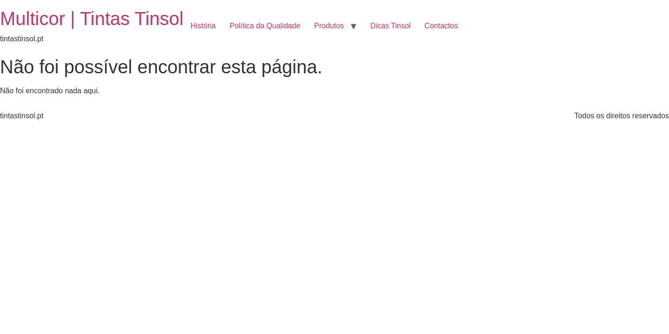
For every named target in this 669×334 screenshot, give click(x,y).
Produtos (329, 26)
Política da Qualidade (265, 26)
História (203, 26)
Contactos (441, 26)
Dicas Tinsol (390, 26)
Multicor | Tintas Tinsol (92, 18)
